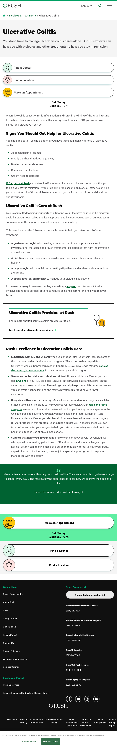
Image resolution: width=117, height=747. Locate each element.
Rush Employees (11, 684)
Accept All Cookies (50, 741)
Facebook (69, 699)
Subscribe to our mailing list (90, 594)
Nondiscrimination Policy (54, 721)
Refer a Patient (10, 634)
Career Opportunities (13, 593)
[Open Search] (100, 5)
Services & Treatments (22, 15)
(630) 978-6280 (73, 684)
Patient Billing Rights (112, 722)
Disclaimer (12, 719)
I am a (85, 5)
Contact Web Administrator (36, 721)
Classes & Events (11, 651)
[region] (58, 739)
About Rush (8, 602)
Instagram (87, 699)
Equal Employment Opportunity (72, 722)
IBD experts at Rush (18, 183)
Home (4, 17)
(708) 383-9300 (73, 669)
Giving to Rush (10, 618)
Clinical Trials (9, 626)
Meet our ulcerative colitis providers (31, 330)
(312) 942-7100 (73, 655)
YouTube (78, 699)
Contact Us (8, 642)
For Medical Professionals (15, 659)
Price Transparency (100, 721)
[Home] (58, 709)
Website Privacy (23, 721)
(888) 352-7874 (58, 105)
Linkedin (96, 699)
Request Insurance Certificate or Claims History (26, 692)
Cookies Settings (11, 666)
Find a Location (24, 80)
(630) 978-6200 (73, 640)
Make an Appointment (28, 92)
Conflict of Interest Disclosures (85, 722)
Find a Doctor (22, 67)
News (5, 610)
